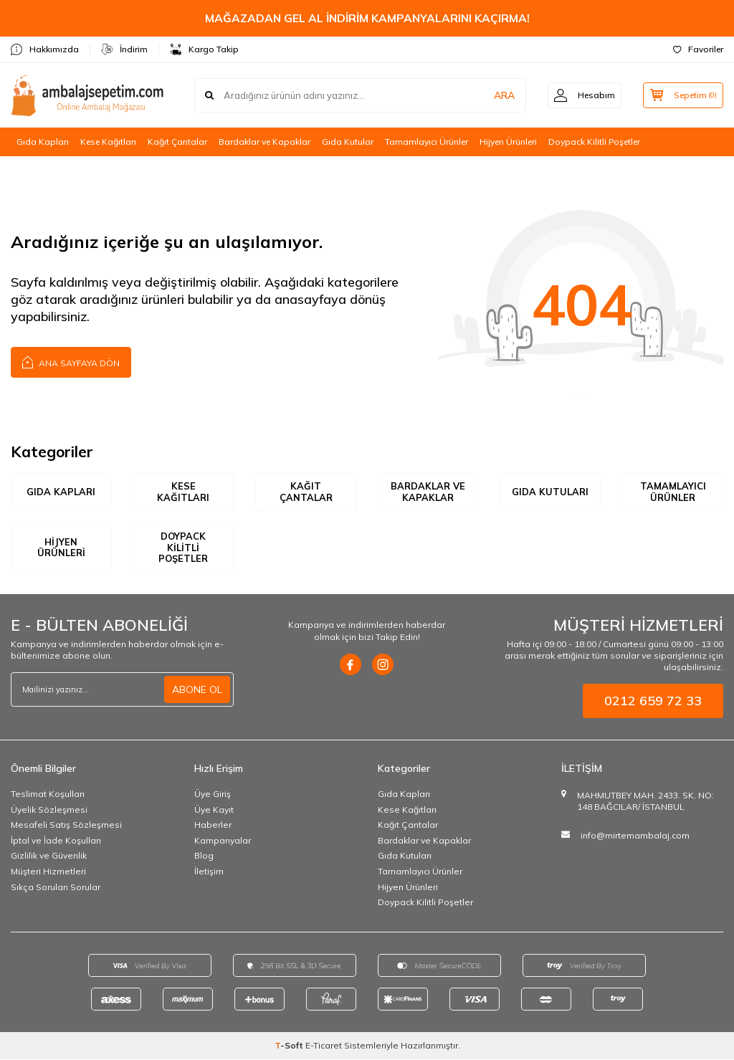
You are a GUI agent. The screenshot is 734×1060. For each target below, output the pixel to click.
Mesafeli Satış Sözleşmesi (66, 825)
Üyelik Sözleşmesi (49, 809)
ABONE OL (197, 690)
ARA (499, 95)
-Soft (290, 1046)
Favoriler (698, 49)
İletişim (209, 871)
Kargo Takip (204, 49)
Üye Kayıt (214, 809)
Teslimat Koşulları (48, 794)
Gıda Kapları (42, 141)
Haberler (213, 825)
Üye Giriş (212, 794)
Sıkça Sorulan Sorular (55, 887)
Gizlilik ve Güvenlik (49, 856)
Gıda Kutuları (550, 491)
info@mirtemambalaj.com (635, 836)
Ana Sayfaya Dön (71, 361)
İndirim (124, 49)
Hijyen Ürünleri (508, 141)
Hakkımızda (45, 49)
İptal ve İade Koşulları (56, 841)
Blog (204, 856)
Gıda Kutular (347, 141)
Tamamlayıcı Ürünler (426, 141)
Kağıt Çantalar (177, 141)
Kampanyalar (222, 841)
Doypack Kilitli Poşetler (594, 141)
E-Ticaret (323, 1046)
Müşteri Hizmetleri (48, 871)
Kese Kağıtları (108, 141)
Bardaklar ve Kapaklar (264, 141)
